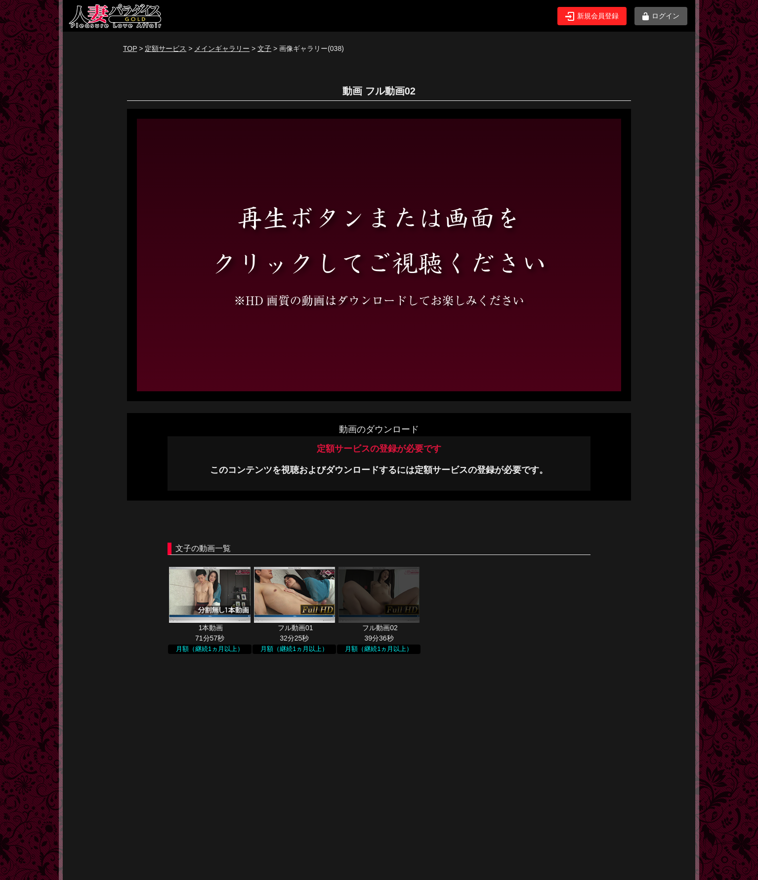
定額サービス (165, 48)
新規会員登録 (592, 16)
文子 (264, 48)
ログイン (660, 16)
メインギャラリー (222, 48)
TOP (130, 48)
